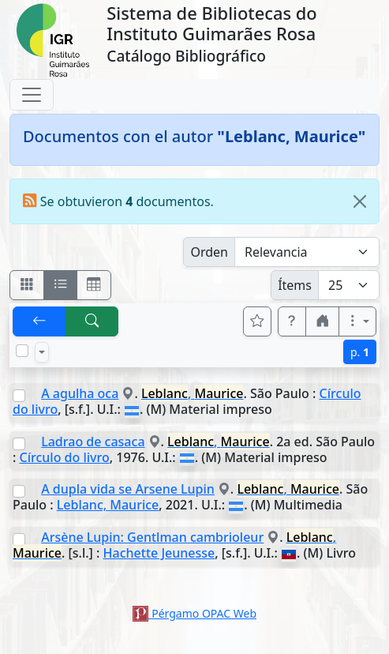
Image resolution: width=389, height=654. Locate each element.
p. (359, 351)
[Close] (360, 201)
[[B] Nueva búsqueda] (92, 321)
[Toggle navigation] (31, 95)
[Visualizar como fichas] (26, 285)
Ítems (295, 285)
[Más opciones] (357, 321)
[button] (292, 321)
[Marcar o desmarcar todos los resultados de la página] (22, 350)
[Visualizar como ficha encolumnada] (60, 285)
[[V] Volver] (39, 321)
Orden (209, 252)
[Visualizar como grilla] (94, 285)
